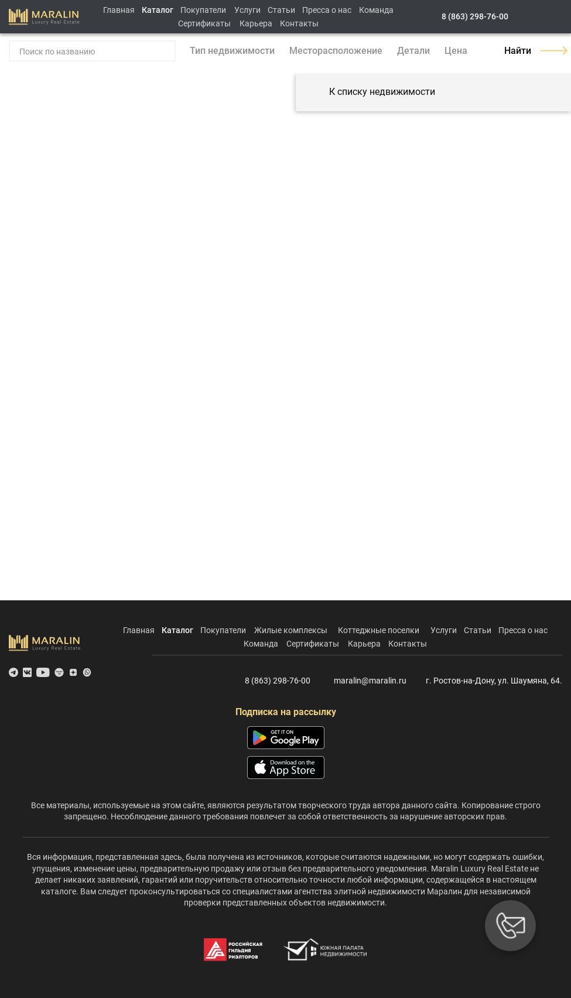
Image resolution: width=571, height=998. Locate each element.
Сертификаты (204, 23)
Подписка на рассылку (285, 711)
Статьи (281, 10)
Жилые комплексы (290, 630)
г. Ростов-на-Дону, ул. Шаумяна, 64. (489, 681)
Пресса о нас (326, 10)
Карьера (256, 23)
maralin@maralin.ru (363, 681)
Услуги (247, 10)
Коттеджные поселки (378, 630)
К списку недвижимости (371, 92)
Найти (533, 50)
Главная (119, 10)
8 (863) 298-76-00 (475, 16)
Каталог (157, 10)
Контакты (299, 23)
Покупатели (203, 10)
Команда (376, 10)
